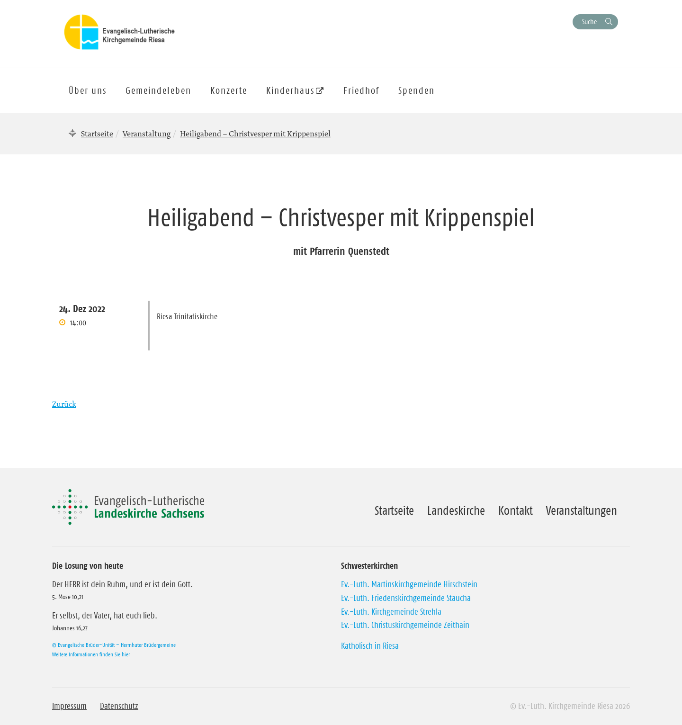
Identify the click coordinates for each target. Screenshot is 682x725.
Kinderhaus (290, 90)
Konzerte (228, 90)
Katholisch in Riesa (370, 646)
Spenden (416, 90)
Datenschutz (119, 706)
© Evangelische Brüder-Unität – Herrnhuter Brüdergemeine (114, 644)
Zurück (64, 404)
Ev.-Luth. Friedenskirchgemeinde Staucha (406, 598)
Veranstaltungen (581, 510)
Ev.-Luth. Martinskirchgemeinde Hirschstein (409, 584)
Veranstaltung (146, 133)
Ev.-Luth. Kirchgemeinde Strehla (391, 612)
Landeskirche (456, 510)
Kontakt (515, 510)
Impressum (69, 706)
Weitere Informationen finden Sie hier (91, 654)
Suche (589, 21)
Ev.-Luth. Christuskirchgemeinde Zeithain (405, 625)
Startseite (97, 133)
